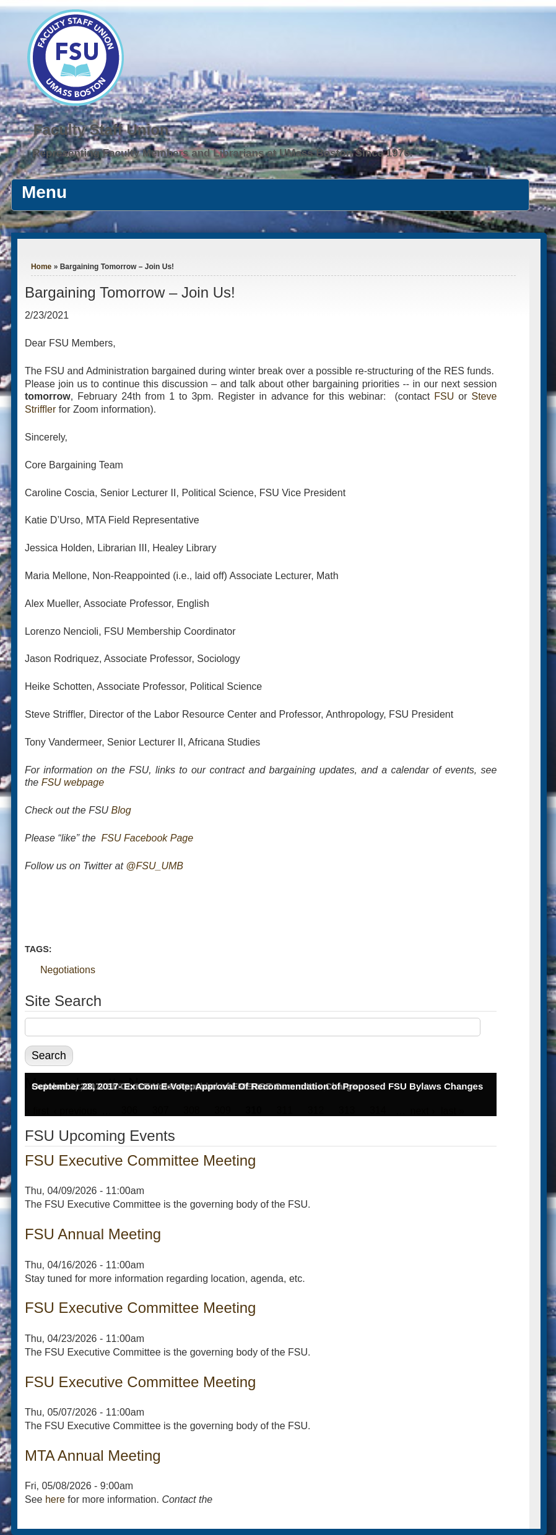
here (55, 1499)
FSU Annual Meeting (93, 1234)
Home (41, 266)
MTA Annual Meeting (93, 1455)
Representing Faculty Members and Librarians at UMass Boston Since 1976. (222, 153)
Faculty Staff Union (101, 129)
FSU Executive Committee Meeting (140, 1160)
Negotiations (67, 970)
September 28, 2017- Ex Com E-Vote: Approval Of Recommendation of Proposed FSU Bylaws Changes (257, 1086)
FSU (446, 396)
